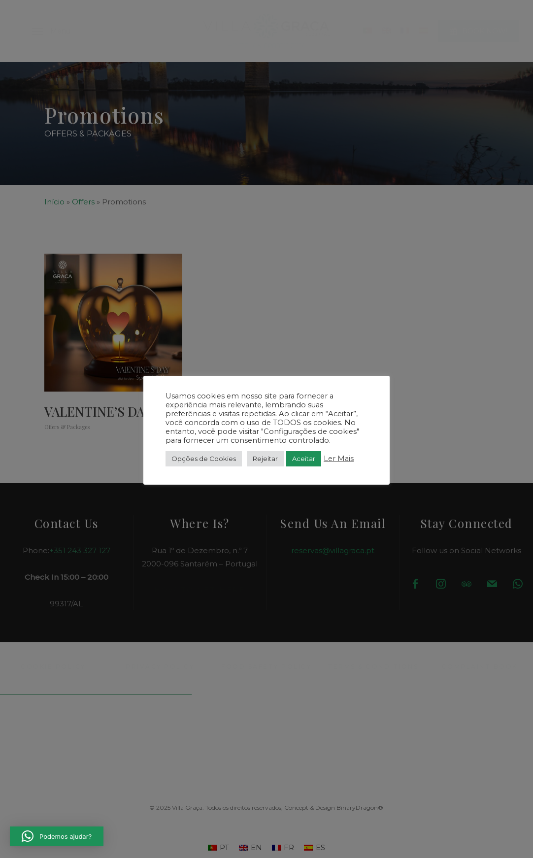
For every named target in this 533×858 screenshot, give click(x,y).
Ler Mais (339, 458)
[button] (56, 836)
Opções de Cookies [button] (203, 458)
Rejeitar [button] (265, 458)
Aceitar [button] (303, 458)
